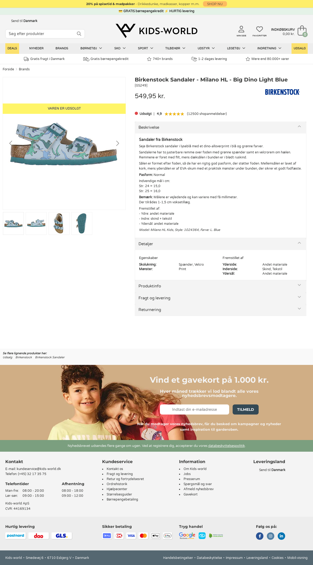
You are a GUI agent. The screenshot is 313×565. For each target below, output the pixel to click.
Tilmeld (245, 409)
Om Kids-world (195, 469)
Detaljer (145, 243)
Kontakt (14, 461)
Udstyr (206, 48)
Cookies (278, 558)
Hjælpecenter (117, 489)
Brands (61, 48)
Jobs (187, 474)
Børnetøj (91, 48)
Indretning (269, 48)
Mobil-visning (297, 558)
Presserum (192, 479)
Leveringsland (257, 558)
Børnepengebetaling (122, 499)
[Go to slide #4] (81, 223)
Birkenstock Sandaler (49, 357)
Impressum (234, 558)
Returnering (149, 309)
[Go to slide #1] (13, 223)
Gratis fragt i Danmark (44, 59)
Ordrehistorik (117, 484)
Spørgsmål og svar (198, 484)
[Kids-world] (156, 31)
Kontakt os (115, 469)
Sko (120, 48)
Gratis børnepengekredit (106, 59)
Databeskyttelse (209, 558)
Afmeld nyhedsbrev (199, 489)
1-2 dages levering (209, 59)
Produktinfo (149, 286)
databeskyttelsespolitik (226, 446)
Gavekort (191, 494)
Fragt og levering (154, 298)
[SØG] (79, 33)
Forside (8, 69)
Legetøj (236, 48)
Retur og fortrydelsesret (125, 479)
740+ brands (160, 59)
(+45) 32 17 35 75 (32, 474)
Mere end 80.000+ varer (267, 59)
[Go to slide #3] (59, 223)
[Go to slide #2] (36, 223)
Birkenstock (23, 357)
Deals (12, 48)
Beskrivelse (148, 127)
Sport (145, 48)
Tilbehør (175, 48)
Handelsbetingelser (178, 558)
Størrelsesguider (119, 494)
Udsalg (300, 48)
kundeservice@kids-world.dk (39, 469)
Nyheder (36, 48)
